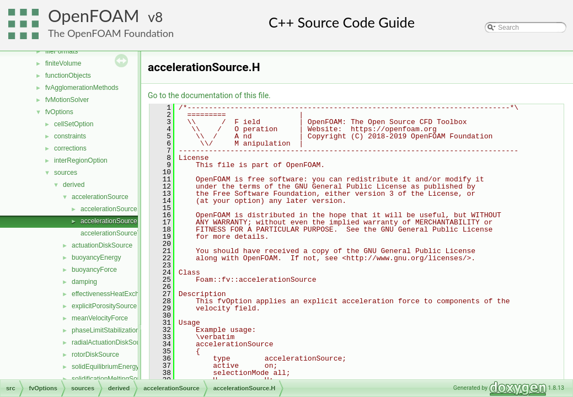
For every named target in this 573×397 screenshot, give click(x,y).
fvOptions (59, 112)
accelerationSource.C (112, 209)
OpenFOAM (94, 16)
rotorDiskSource (95, 354)
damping (84, 282)
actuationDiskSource (102, 245)
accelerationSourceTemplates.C (127, 233)
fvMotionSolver (67, 100)
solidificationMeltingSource (111, 379)
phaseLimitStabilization (106, 330)
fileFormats (61, 51)
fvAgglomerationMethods (82, 88)
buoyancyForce (94, 269)
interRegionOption (81, 160)
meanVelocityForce (100, 318)
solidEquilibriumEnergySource (116, 367)
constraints (70, 136)
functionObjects (68, 75)
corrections (70, 148)
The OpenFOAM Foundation (111, 33)
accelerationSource (100, 197)
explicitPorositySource (104, 306)
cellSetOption (73, 124)
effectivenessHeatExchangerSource (124, 294)
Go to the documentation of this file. (209, 95)
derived (73, 185)
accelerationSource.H (112, 221)
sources (65, 172)
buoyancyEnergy (96, 257)
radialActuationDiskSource (110, 342)
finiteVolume (63, 63)
